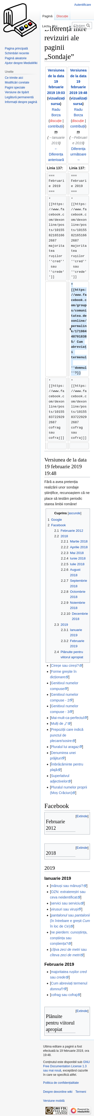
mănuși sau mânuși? (67, 886)
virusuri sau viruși (64, 909)
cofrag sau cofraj (64, 995)
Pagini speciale (15, 87)
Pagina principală (16, 48)
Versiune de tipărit (17, 92)
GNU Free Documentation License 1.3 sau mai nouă (66, 1066)
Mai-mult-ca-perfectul (67, 718)
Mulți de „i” (59, 724)
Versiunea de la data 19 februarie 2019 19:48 (78, 81)
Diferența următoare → (78, 154)
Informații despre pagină (21, 102)
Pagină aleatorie (16, 58)
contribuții (55, 126)
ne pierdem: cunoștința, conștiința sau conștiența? (68, 938)
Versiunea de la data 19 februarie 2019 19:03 (56, 81)
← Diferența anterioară (56, 154)
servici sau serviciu (65, 903)
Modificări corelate (17, 82)
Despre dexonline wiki (57, 1092)
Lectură (40, 26)
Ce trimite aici (14, 78)
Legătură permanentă (19, 97)
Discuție (62, 16)
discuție (55, 121)
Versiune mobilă (53, 1100)
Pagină (47, 16)
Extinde (81, 816)
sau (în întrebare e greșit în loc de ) (70, 920)
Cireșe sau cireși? (65, 666)
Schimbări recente (17, 53)
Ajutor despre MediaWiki (21, 63)
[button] (81, 816)
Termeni (80, 1092)
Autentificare (82, 4)
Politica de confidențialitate (61, 1082)
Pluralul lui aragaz (65, 747)
